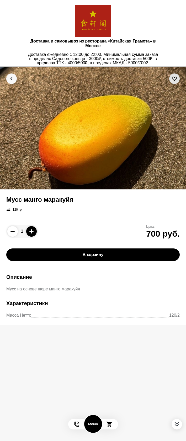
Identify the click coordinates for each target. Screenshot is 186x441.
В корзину (93, 254)
